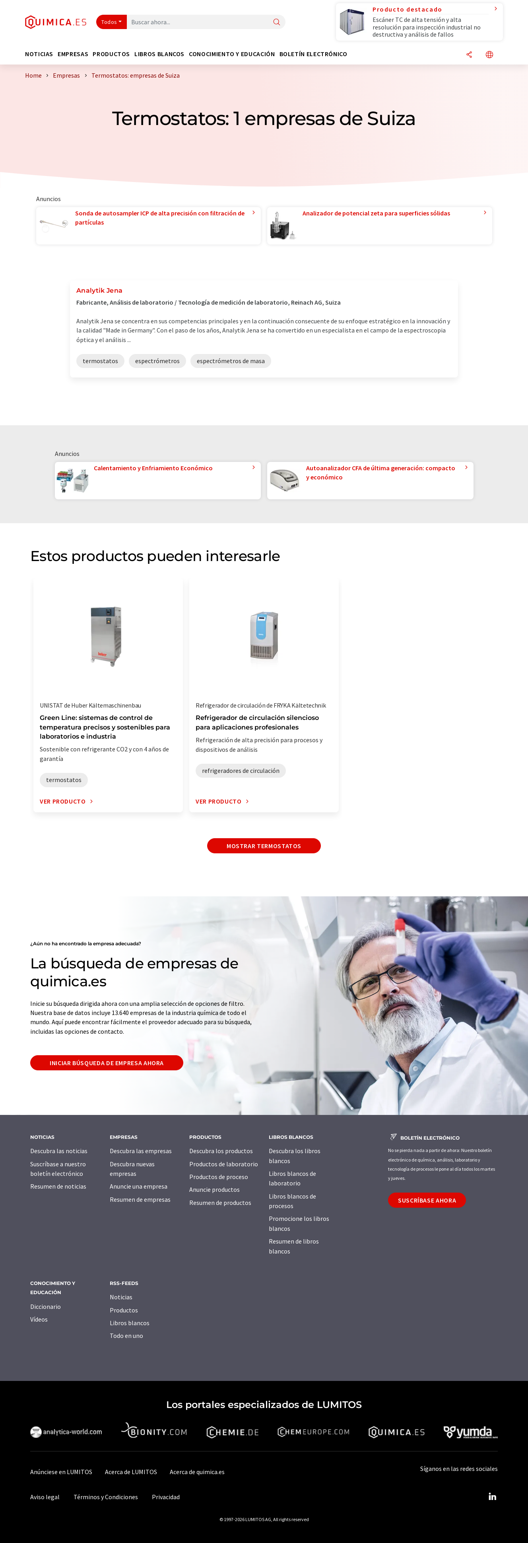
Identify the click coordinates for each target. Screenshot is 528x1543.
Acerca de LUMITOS (131, 1472)
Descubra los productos (221, 1151)
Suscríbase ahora (427, 1200)
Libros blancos (129, 1323)
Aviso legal (45, 1497)
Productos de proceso (218, 1177)
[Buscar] (276, 22)
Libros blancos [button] (159, 54)
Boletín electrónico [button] (313, 54)
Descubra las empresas (141, 1151)
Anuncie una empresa (138, 1186)
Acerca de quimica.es (197, 1472)
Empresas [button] (73, 54)
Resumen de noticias (58, 1186)
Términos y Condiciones (106, 1497)
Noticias (121, 1297)
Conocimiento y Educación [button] (232, 54)
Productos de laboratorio (223, 1164)
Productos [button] (111, 54)
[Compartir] (469, 55)
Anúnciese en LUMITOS (61, 1472)
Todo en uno (126, 1336)
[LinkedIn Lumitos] (492, 1497)
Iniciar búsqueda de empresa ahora (107, 1063)
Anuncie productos (214, 1189)
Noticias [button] (39, 54)
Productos (124, 1310)
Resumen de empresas (140, 1199)
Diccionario (45, 1306)
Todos (109, 21)
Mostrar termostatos (264, 846)
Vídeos (39, 1319)
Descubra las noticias (58, 1151)
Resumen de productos (220, 1203)
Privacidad (166, 1497)
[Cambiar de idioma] (489, 55)
